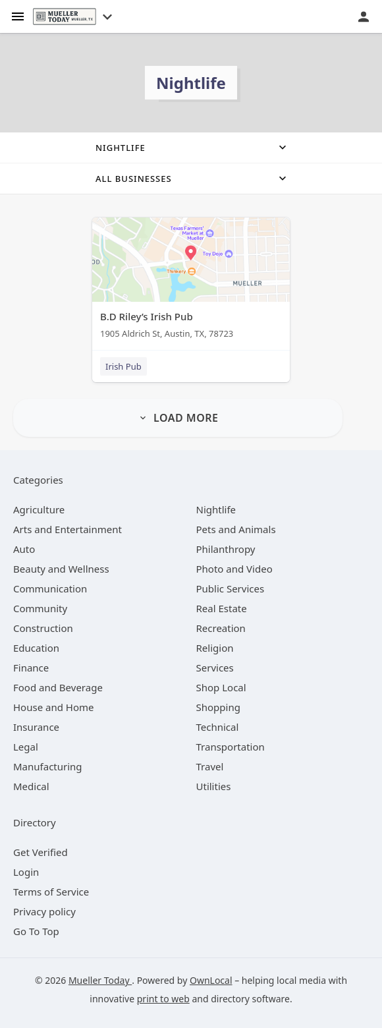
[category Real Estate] (221, 608)
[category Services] (215, 667)
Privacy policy (44, 911)
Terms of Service (51, 891)
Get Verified (40, 852)
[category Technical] (217, 726)
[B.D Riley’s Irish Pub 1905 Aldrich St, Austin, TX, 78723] (191, 281)
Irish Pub (123, 366)
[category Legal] (25, 746)
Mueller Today (100, 980)
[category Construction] (43, 628)
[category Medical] (31, 786)
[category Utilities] (213, 786)
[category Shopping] (218, 707)
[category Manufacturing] (47, 766)
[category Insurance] (36, 726)
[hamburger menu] (18, 15)
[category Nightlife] (216, 509)
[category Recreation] (221, 628)
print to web (163, 998)
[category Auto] (24, 549)
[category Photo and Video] (234, 568)
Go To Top (36, 931)
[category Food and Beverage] (58, 687)
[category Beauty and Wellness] (61, 568)
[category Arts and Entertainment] (67, 529)
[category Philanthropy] (226, 549)
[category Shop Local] (221, 687)
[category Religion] (215, 647)
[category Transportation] (230, 746)
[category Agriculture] (39, 509)
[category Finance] (31, 667)
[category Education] (36, 647)
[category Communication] (50, 588)
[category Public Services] (230, 588)
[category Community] (40, 608)
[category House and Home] (53, 707)
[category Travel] (210, 766)
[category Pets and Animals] (236, 529)
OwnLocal (211, 980)
